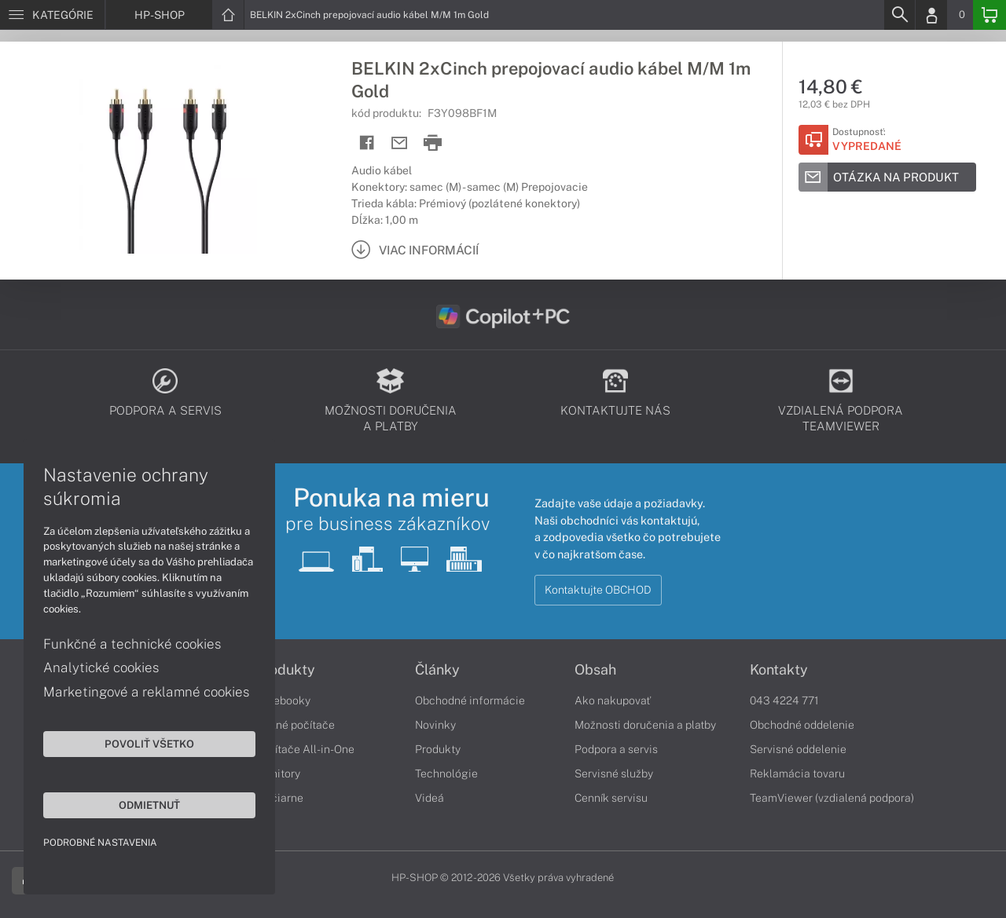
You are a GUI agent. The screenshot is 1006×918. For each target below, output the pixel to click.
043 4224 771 (784, 700)
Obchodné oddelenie (802, 725)
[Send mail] (399, 143)
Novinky (435, 725)
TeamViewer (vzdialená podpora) (832, 798)
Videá (429, 798)
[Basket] (989, 15)
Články (437, 670)
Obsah (595, 670)
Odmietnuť (149, 805)
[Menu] (52, 15)
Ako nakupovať (613, 700)
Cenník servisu (611, 798)
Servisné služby (614, 773)
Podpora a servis (616, 749)
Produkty (285, 670)
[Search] (899, 15)
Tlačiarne (279, 798)
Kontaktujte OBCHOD (598, 589)
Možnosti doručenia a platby (645, 725)
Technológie (446, 773)
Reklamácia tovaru (797, 773)
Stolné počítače (295, 725)
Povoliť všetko (149, 743)
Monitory (277, 773)
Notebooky (282, 700)
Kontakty (779, 670)
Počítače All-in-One (304, 749)
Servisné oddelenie (798, 749)
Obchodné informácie (470, 700)
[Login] (931, 15)
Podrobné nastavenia (100, 842)
